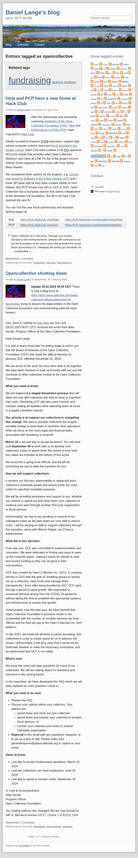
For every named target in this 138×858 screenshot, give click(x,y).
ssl (114, 137)
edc (98, 90)
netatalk (120, 120)
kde (125, 112)
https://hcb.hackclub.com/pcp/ (39, 225)
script (101, 133)
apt (104, 69)
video (119, 156)
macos (93, 120)
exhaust (124, 90)
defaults (96, 86)
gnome (109, 103)
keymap (112, 116)
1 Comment (27, 258)
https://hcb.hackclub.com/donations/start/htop (94, 219)
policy (96, 129)
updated (98, 155)
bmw (117, 73)
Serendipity (24, 845)
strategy (122, 137)
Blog (8, 44)
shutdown (70, 82)
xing (103, 165)
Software (23, 44)
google (125, 103)
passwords (118, 125)
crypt (105, 81)
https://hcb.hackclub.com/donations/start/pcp (93, 225)
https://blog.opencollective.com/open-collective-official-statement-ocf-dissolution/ (42, 299)
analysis (115, 64)
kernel (93, 116)
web (92, 161)
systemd (121, 142)
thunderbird (98, 146)
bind (110, 73)
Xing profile (99, 187)
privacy (114, 129)
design (106, 86)
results (93, 133)
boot (125, 73)
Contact (40, 44)
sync (101, 142)
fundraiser (111, 99)
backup (93, 73)
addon (96, 64)
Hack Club (27, 134)
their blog (43, 322)
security (113, 132)
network (94, 125)
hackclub (57, 82)
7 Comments (27, 822)
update (109, 150)
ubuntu (94, 150)
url (111, 156)
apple (96, 69)
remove (123, 129)
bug (99, 77)
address (105, 64)
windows (127, 161)
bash (102, 73)
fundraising (30, 80)
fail (102, 94)
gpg (92, 107)
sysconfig (111, 142)
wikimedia (102, 161)
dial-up (115, 86)
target (130, 142)
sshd (107, 137)
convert (96, 81)
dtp (92, 90)
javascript (107, 112)
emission (115, 90)
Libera (109, 191)
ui (102, 150)
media (101, 120)
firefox (125, 94)
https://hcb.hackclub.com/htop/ (39, 219)
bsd (92, 77)
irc (99, 112)
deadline (114, 81)
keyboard (102, 116)
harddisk (124, 107)
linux (121, 116)
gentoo (93, 103)
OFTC (117, 191)
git (101, 103)
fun (102, 99)
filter (117, 94)
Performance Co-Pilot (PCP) (49, 129)
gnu (117, 103)
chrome (117, 77)
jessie (118, 112)
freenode (93, 99)
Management (12, 258)
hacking (114, 107)
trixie (122, 146)
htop (72, 125)
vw (126, 156)
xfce (95, 165)
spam (92, 137)
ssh (100, 137)
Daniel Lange (24, 110)
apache (126, 64)
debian (125, 81)
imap (92, 112)
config (127, 77)
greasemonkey (103, 107)
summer (93, 142)
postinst (105, 129)
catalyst (107, 77)
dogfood (124, 86)
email (106, 90)
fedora (109, 94)
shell (123, 133)
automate (112, 69)
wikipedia (115, 161)
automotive (123, 69)
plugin (129, 125)
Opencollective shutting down (36, 273)
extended (93, 94)
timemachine (111, 146)
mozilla (110, 120)
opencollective (64, 262)
